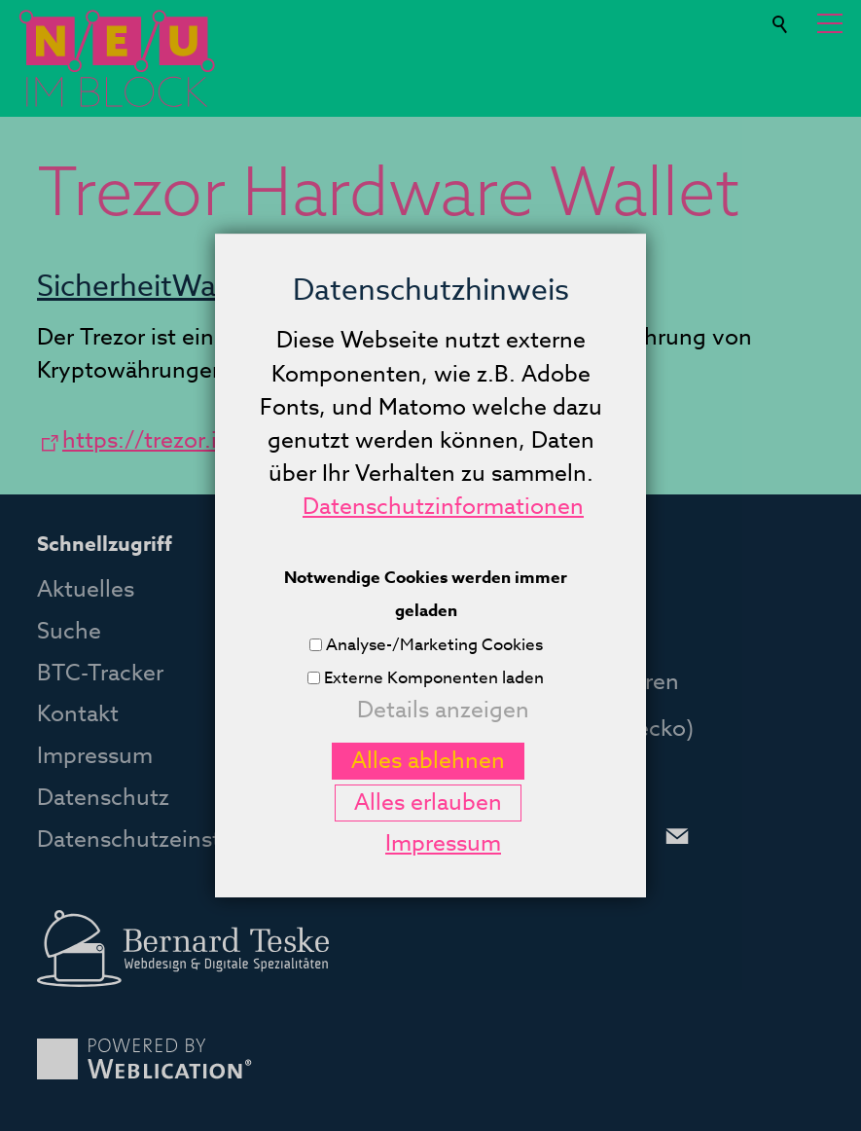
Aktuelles (85, 589)
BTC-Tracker (100, 673)
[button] (829, 23)
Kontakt (78, 714)
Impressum (95, 756)
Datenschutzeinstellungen (174, 840)
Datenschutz (103, 798)
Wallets (222, 287)
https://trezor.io (146, 440)
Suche (781, 16)
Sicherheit (104, 287)
